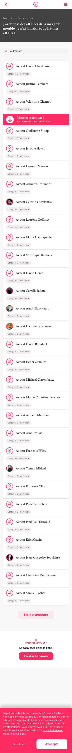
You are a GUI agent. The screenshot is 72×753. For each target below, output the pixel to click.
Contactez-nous (36, 656)
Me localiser (15, 51)
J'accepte (51, 744)
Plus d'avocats (36, 615)
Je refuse (19, 744)
